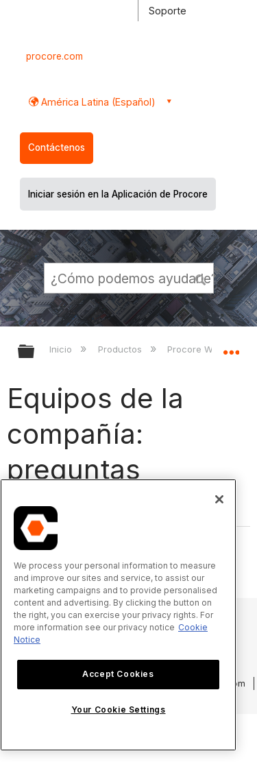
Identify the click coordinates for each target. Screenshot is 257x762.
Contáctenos (56, 147)
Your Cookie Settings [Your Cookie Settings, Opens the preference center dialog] (118, 709)
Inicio (62, 349)
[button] (201, 278)
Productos (121, 349)
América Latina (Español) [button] (97, 102)
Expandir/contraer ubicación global (231, 347)
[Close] (219, 499)
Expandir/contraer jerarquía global (35, 352)
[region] (118, 615)
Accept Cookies (118, 674)
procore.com (54, 56)
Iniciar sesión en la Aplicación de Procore (118, 194)
